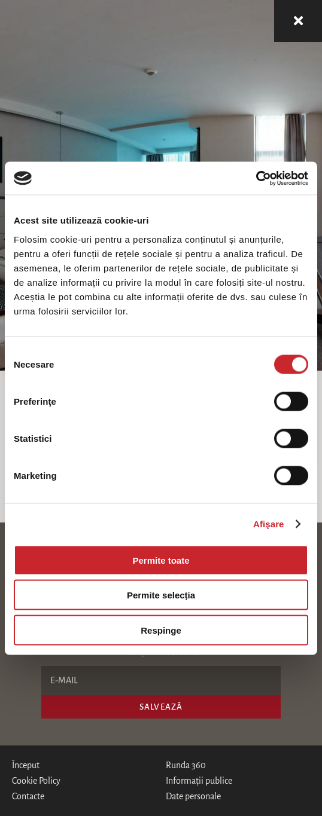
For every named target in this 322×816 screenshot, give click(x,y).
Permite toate (160, 560)
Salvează (161, 706)
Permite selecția (161, 595)
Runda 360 (185, 765)
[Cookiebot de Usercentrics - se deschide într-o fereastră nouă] (255, 178)
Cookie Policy (36, 781)
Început (26, 765)
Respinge (161, 630)
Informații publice (199, 781)
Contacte (28, 796)
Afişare (268, 524)
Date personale (193, 796)
